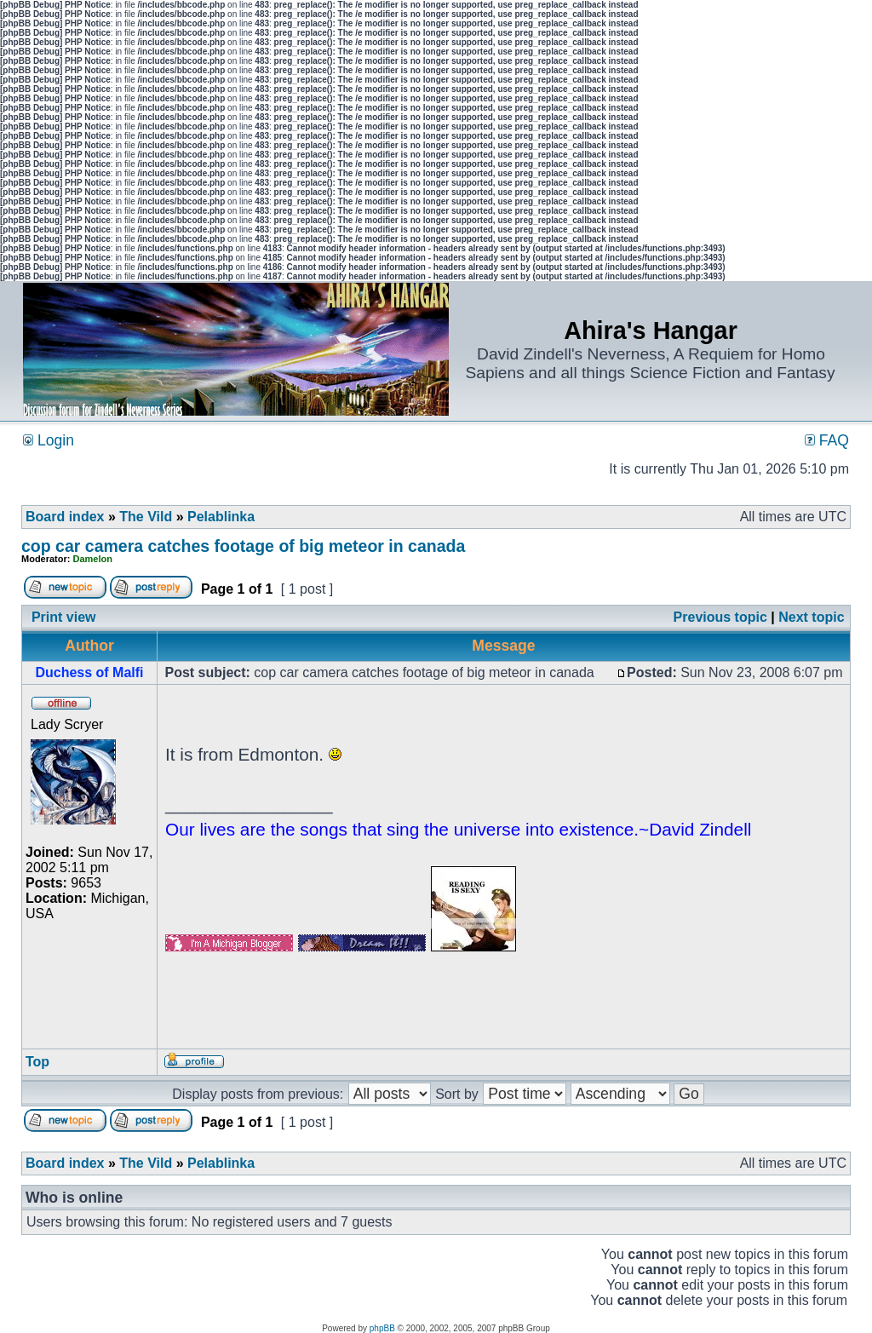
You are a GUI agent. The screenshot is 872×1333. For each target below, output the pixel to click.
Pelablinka (221, 516)
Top (37, 1061)
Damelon (92, 559)
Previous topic (720, 617)
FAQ (827, 440)
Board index (65, 516)
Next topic (811, 617)
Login (48, 440)
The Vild (145, 516)
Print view (64, 617)
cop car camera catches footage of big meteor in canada (243, 546)
